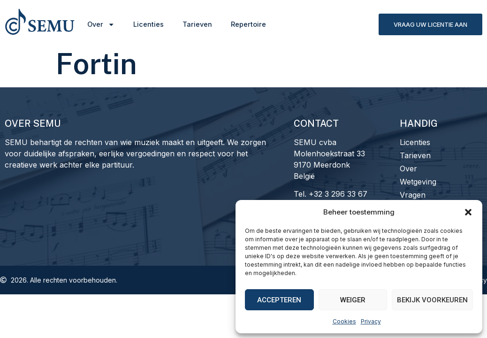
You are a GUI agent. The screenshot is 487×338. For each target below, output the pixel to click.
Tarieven (197, 24)
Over (100, 24)
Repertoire (248, 24)
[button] (468, 212)
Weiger (352, 300)
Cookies (344, 321)
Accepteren (279, 300)
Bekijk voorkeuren (432, 300)
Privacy (371, 321)
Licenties (148, 24)
